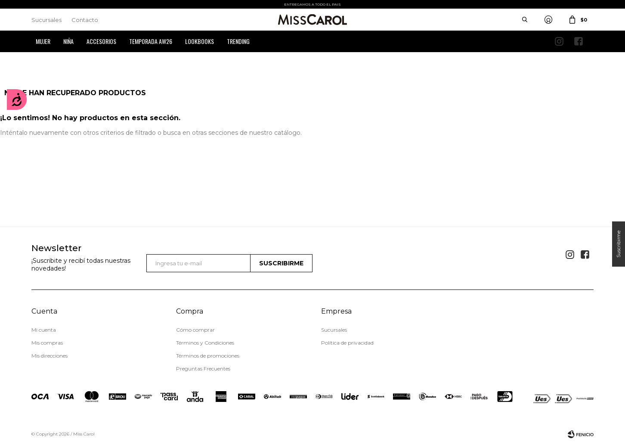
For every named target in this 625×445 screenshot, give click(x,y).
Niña (68, 41)
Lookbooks (199, 41)
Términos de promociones (207, 355)
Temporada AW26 (150, 41)
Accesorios (101, 41)
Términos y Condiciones (205, 342)
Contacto (84, 19)
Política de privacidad (347, 342)
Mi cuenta (43, 330)
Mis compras (47, 342)
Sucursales (46, 19)
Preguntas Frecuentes (203, 368)
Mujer (43, 41)
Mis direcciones (49, 355)
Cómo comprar (195, 330)
